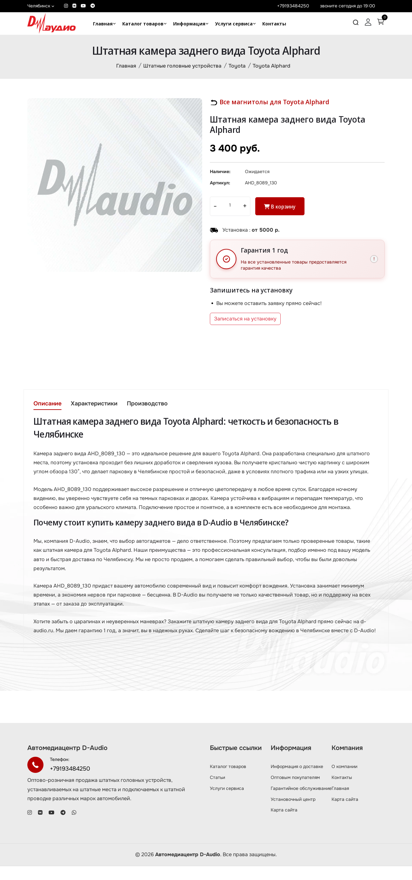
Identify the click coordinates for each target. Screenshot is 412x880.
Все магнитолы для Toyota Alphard (269, 103)
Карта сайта (284, 824)
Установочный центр (293, 813)
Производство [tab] (149, 406)
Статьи (217, 791)
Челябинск (40, 6)
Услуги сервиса (234, 23)
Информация (189, 23)
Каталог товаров (143, 23)
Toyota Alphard (271, 66)
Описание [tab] (47, 406)
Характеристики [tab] (95, 406)
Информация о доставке (297, 780)
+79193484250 (293, 6)
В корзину (281, 208)
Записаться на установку (245, 320)
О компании (344, 780)
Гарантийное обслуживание (301, 802)
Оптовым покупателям (295, 791)
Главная (103, 23)
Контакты (274, 23)
